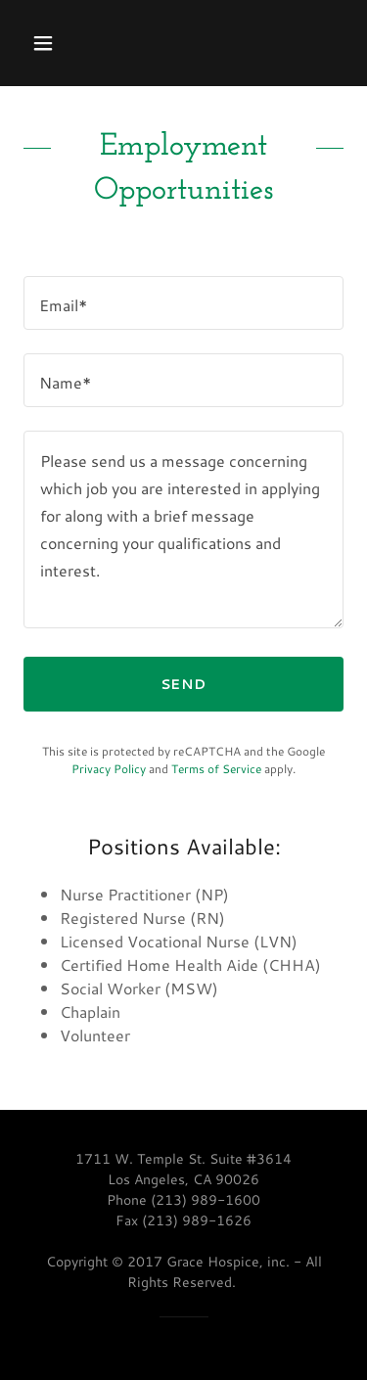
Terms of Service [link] (216, 768)
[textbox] (183, 303)
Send (184, 684)
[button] (60, 43)
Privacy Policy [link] (108, 768)
